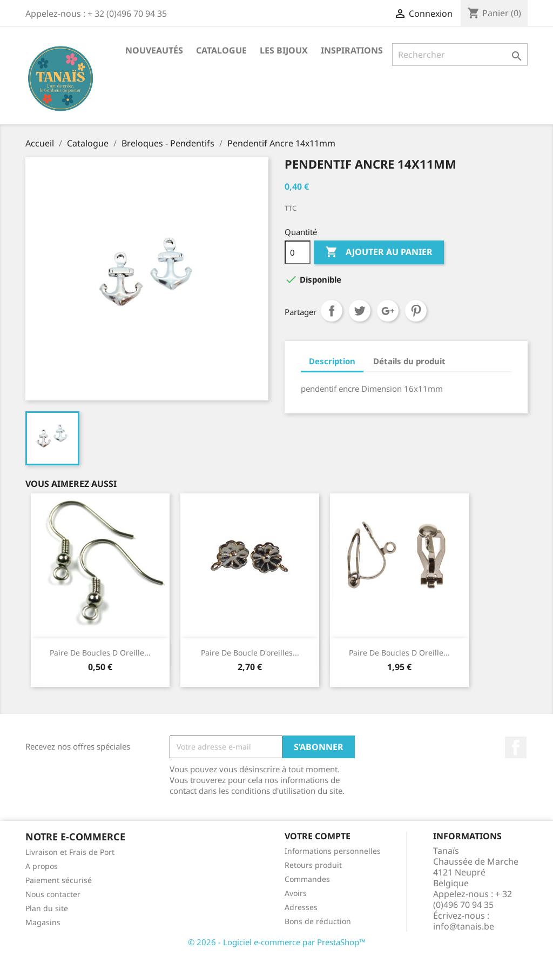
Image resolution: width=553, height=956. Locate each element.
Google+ (388, 311)
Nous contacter (52, 894)
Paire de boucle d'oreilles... (250, 652)
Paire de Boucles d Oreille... (100, 652)
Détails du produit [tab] (409, 361)
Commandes (307, 879)
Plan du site (46, 908)
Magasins (42, 922)
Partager (331, 311)
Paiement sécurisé (58, 880)
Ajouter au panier (379, 252)
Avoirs (296, 893)
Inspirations (352, 50)
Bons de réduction (318, 921)
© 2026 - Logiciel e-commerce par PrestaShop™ (277, 942)
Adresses (301, 907)
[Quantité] (298, 252)
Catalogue (221, 50)
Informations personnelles (333, 851)
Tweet (359, 311)
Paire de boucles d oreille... (399, 652)
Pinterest (416, 311)
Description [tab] (332, 361)
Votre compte (317, 836)
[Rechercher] (460, 54)
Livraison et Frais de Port (69, 852)
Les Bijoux (284, 50)
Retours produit (313, 865)
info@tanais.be (463, 926)
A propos (41, 866)
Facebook (516, 747)
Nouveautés (154, 50)
